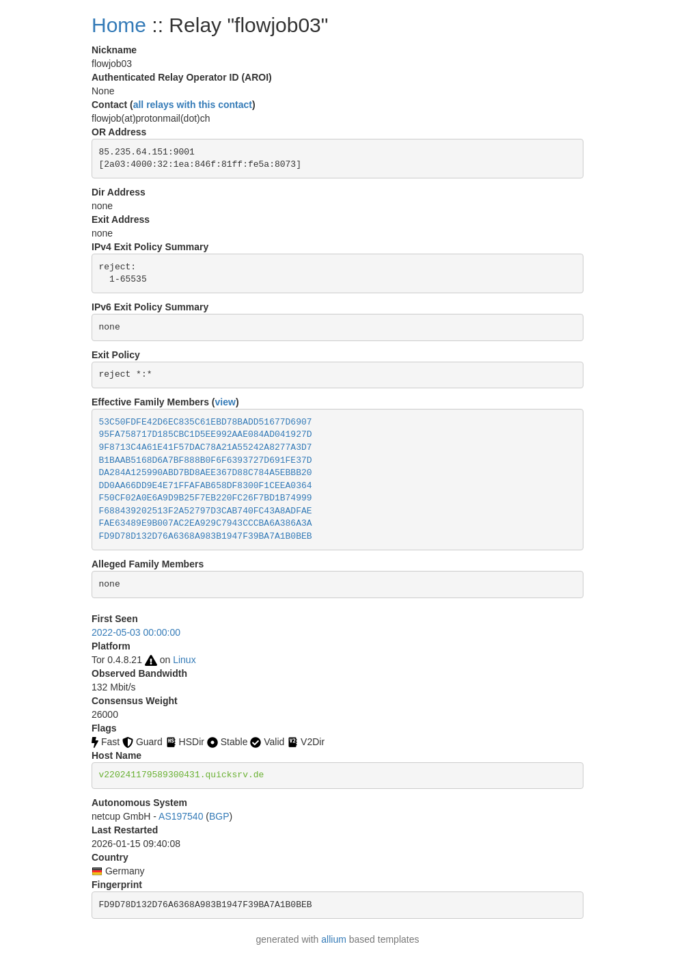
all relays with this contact (192, 104)
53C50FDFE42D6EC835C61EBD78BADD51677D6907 (205, 422)
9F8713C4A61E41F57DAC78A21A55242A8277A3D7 (205, 447)
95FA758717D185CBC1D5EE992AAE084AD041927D (205, 434)
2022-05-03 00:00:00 (136, 632)
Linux (184, 659)
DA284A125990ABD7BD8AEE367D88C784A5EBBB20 (205, 473)
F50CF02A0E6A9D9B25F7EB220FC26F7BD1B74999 (205, 498)
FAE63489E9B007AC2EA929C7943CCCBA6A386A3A (205, 523)
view (225, 402)
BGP (219, 816)
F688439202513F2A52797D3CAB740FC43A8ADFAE (205, 511)
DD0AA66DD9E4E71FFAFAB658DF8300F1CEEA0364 (205, 486)
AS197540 (181, 816)
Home (119, 25)
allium (333, 939)
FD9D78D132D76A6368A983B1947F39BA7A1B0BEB (205, 536)
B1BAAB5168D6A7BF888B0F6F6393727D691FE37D (205, 460)
